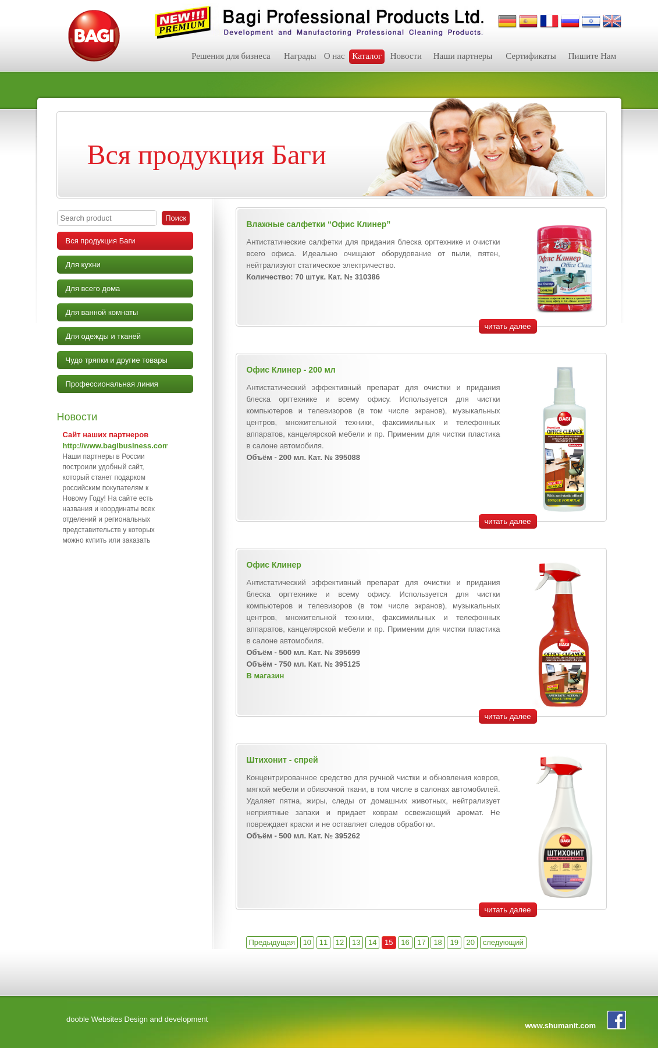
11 (323, 942)
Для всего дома (93, 288)
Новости (406, 56)
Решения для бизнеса (231, 56)
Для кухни (83, 264)
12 (340, 942)
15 (389, 942)
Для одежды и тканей (103, 336)
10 (307, 942)
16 (405, 942)
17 (421, 942)
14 (372, 942)
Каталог (367, 56)
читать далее (508, 326)
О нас (334, 56)
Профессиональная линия (112, 384)
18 (437, 942)
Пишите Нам (592, 56)
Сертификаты (531, 56)
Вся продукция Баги (101, 240)
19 (454, 942)
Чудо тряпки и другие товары (117, 360)
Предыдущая (272, 942)
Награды (300, 56)
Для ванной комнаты (102, 312)
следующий (503, 942)
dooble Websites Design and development (137, 1019)
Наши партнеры (463, 56)
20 (471, 942)
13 (356, 942)
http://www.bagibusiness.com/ (117, 445)
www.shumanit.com (560, 1025)
